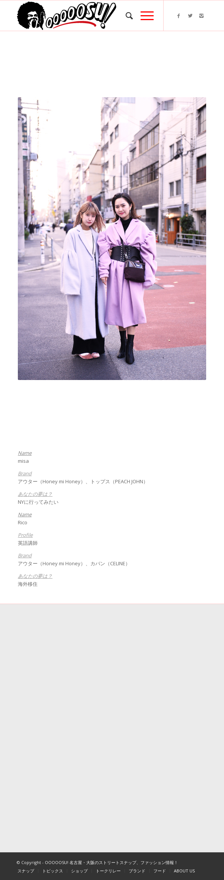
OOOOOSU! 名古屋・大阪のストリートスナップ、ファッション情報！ (111, 862)
